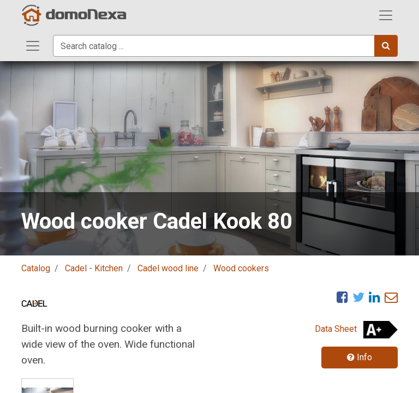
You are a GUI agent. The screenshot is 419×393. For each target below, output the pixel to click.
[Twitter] (358, 296)
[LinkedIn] (374, 296)
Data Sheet (336, 329)
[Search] (386, 46)
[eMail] (391, 296)
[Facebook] (342, 296)
